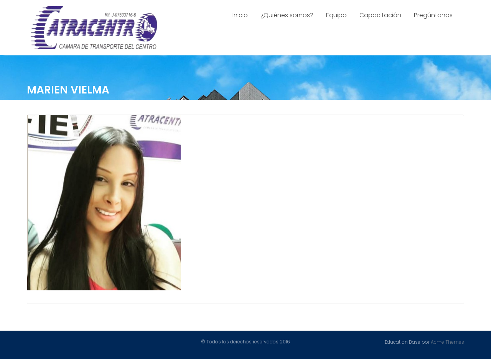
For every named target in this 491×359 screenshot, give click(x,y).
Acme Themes (447, 341)
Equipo (336, 15)
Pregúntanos (433, 15)
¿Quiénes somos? (286, 15)
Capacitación (380, 15)
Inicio (240, 15)
